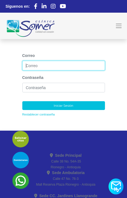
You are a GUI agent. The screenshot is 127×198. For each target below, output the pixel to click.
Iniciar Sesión (63, 106)
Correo (28, 55)
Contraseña (33, 77)
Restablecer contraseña (38, 114)
